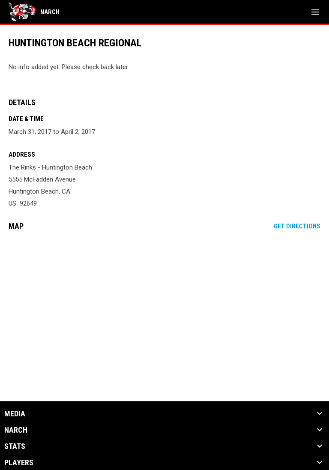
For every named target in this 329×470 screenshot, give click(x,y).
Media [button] (14, 414)
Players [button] (18, 463)
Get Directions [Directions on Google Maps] (297, 226)
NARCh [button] (15, 430)
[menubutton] (315, 12)
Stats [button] (14, 446)
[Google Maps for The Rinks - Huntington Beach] (164, 303)
